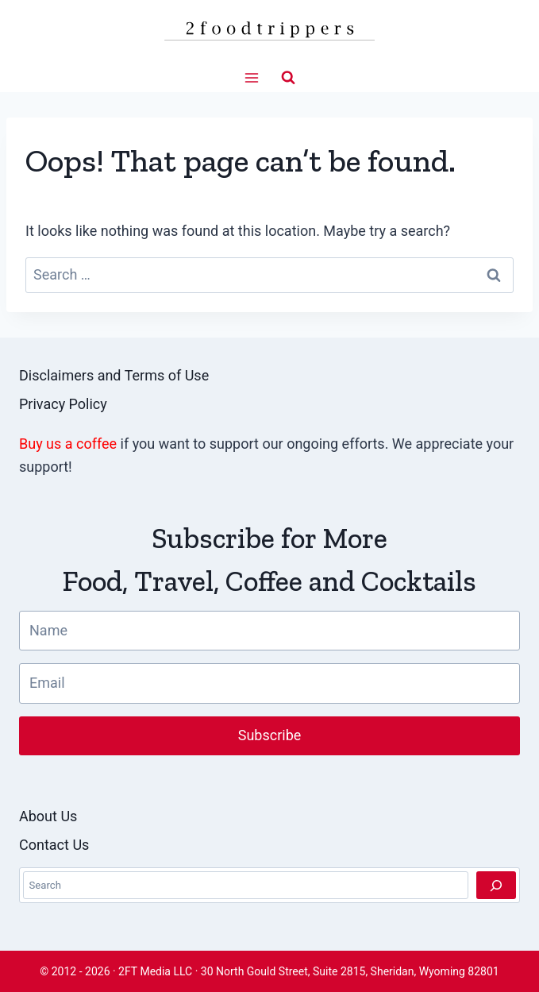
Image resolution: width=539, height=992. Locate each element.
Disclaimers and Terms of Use (114, 375)
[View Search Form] (288, 78)
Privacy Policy (63, 404)
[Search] (496, 885)
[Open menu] (251, 77)
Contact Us (54, 844)
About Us (48, 816)
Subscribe (270, 735)
